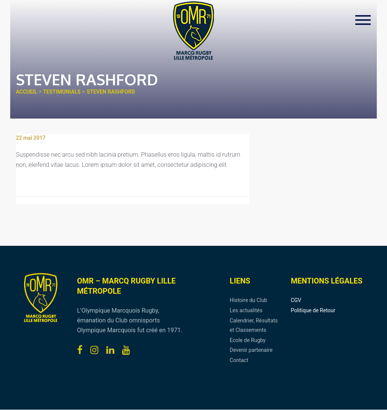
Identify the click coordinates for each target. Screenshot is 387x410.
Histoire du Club (248, 300)
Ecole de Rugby (248, 340)
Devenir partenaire (251, 350)
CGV (296, 300)
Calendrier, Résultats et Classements (254, 325)
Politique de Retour (313, 310)
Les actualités (246, 310)
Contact (239, 360)
